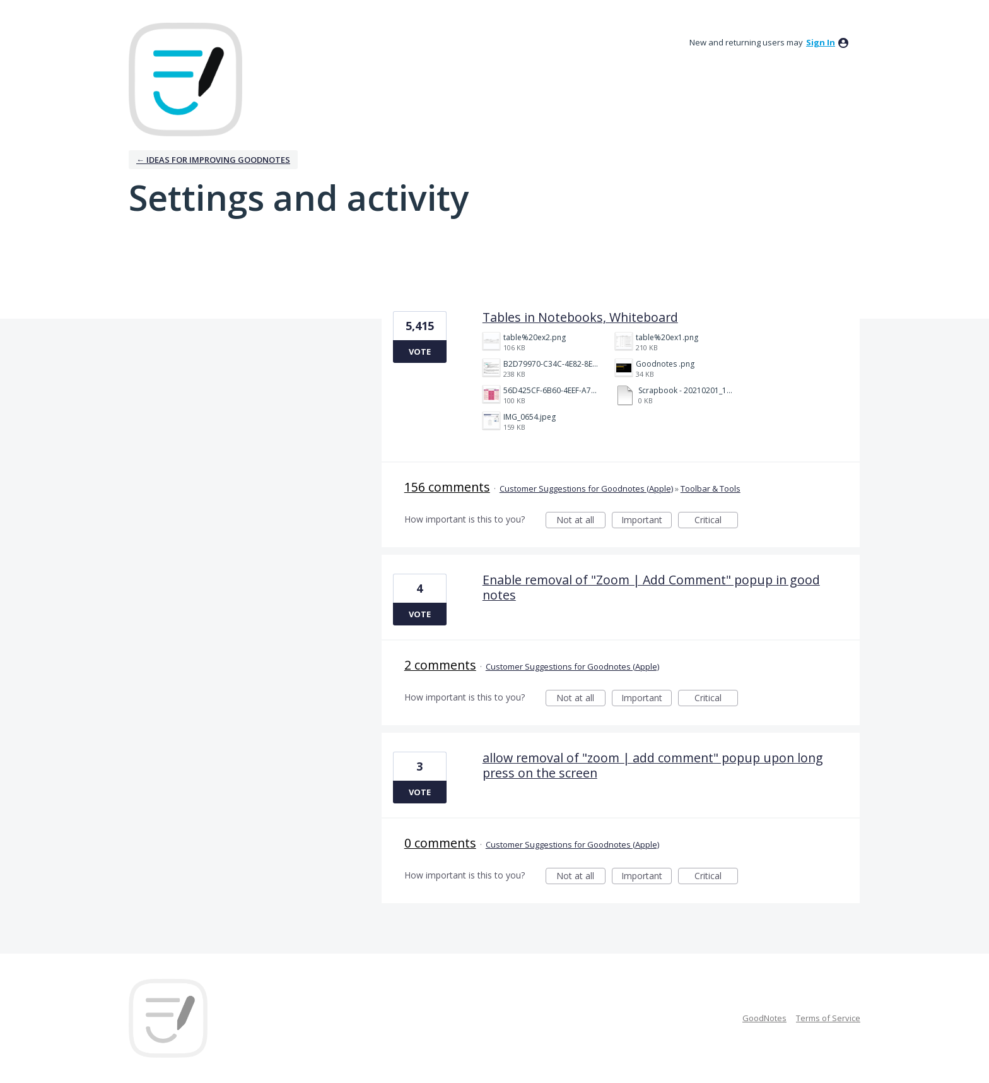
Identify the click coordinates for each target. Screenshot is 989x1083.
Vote (420, 351)
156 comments (447, 486)
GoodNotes (764, 1018)
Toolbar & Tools (710, 488)
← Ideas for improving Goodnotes (213, 159)
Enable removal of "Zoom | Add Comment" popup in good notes (651, 587)
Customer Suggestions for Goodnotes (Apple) (586, 488)
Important (646, 521)
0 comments (440, 842)
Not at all (581, 521)
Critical (716, 521)
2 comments (440, 664)
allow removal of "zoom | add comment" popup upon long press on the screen (653, 765)
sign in (820, 42)
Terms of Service (828, 1018)
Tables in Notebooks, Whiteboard (580, 317)
